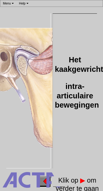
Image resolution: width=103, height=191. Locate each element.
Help (22, 3)
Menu (7, 3)
